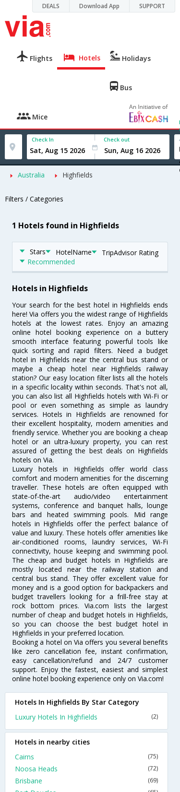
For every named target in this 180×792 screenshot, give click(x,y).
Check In (43, 139)
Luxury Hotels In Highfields (86, 716)
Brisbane (86, 780)
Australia (31, 174)
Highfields (77, 174)
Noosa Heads (86, 768)
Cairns (86, 756)
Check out (117, 139)
